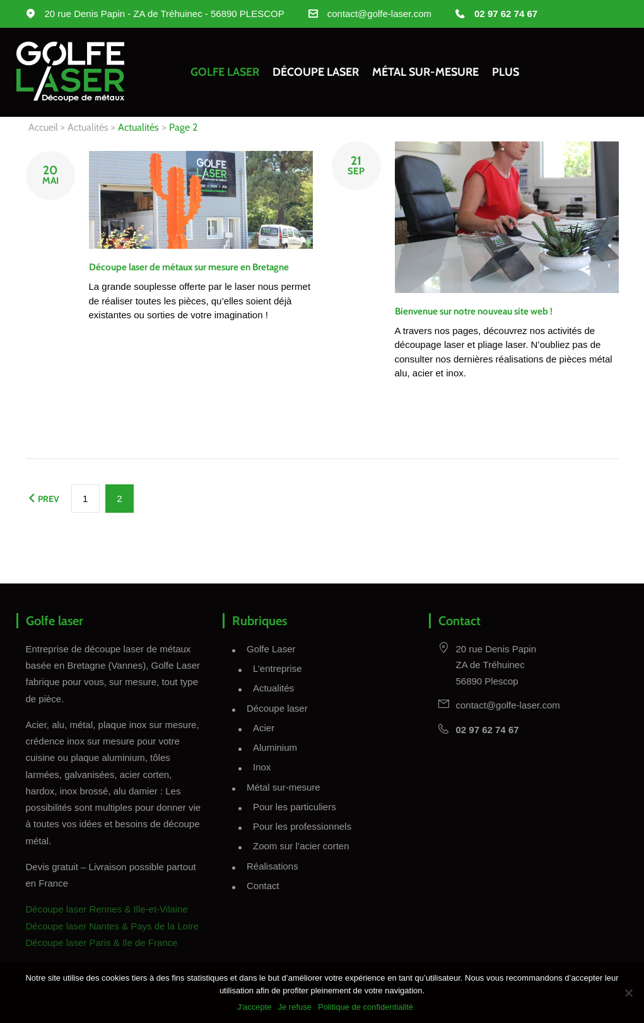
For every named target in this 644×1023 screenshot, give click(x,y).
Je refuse (294, 1007)
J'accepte (254, 1007)
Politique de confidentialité (365, 1007)
